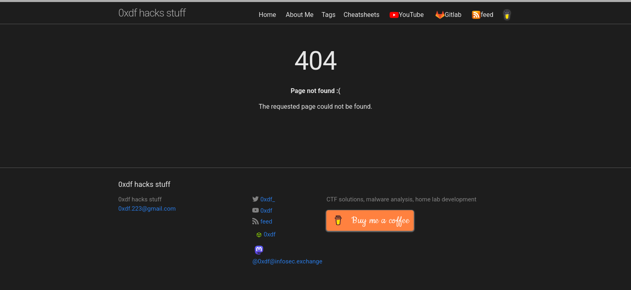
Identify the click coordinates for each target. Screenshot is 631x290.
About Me (299, 15)
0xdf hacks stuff (152, 13)
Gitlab (447, 15)
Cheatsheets (361, 15)
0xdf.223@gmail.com (147, 208)
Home (267, 15)
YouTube (406, 15)
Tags (329, 15)
